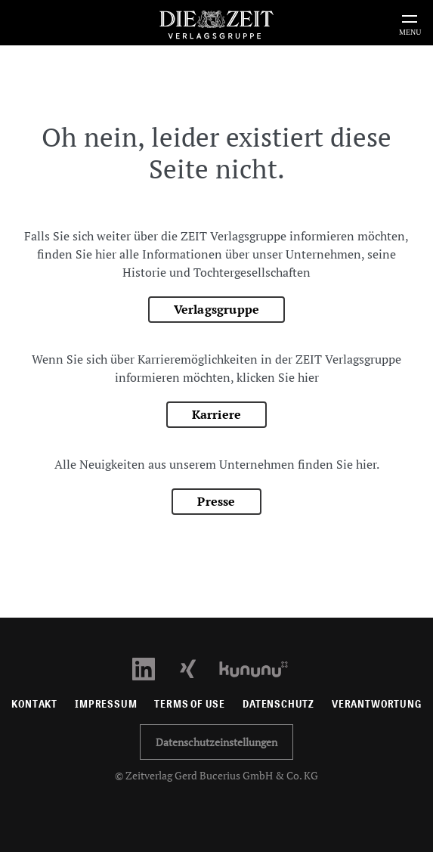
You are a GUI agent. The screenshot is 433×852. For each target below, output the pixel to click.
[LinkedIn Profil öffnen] (152, 668)
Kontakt (34, 704)
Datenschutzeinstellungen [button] (216, 742)
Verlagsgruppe (217, 309)
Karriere (217, 414)
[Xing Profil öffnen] (197, 668)
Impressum (106, 704)
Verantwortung (377, 704)
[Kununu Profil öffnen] (261, 668)
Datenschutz (278, 704)
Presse (216, 501)
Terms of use (189, 704)
